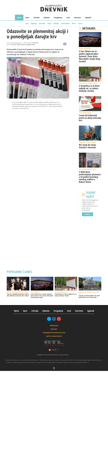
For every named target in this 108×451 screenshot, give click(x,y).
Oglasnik (88, 17)
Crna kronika (65, 23)
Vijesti (19, 17)
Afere (74, 23)
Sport (27, 17)
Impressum (54, 326)
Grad (27, 23)
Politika (56, 23)
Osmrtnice (77, 17)
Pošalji (87, 214)
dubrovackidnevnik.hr (16, 43)
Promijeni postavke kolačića (54, 333)
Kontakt (54, 329)
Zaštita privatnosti (54, 336)
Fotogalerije (58, 17)
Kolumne (47, 17)
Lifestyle (36, 17)
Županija (34, 23)
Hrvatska (42, 23)
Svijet (49, 23)
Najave (80, 23)
